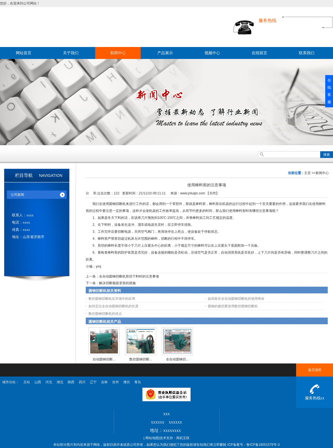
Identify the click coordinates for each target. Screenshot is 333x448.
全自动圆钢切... (177, 359)
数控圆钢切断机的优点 (105, 314)
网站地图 (152, 438)
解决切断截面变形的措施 (117, 283)
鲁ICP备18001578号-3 (263, 445)
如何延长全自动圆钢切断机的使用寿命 (236, 299)
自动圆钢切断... (104, 359)
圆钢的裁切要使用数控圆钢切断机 (233, 306)
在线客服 (329, 91)
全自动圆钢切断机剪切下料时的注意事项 (129, 276)
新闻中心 (322, 173)
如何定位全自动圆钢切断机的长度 (113, 306)
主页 (307, 173)
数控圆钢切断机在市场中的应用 (112, 299)
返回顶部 (314, 370)
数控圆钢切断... (140, 359)
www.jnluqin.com (192, 193)
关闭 (212, 193)
